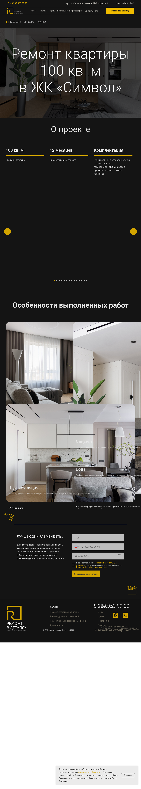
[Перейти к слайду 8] (71, 280)
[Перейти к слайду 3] (59, 280)
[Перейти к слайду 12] (81, 280)
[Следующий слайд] (133, 231)
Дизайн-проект (58, 625)
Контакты (89, 11)
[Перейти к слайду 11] (79, 280)
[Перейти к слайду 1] (54, 280)
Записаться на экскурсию (86, 574)
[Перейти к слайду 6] (66, 280)
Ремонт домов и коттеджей (64, 616)
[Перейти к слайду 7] (69, 280)
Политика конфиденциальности (115, 627)
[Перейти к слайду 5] (64, 280)
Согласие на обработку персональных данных (119, 628)
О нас (33, 11)
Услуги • (43, 11)
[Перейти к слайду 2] (56, 280)
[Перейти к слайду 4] (61, 280)
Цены (52, 11)
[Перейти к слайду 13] (84, 280)
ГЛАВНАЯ (12, 22)
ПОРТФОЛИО (28, 22)
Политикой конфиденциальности (91, 567)
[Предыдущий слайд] (7, 231)
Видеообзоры (75, 11)
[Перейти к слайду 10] (76, 280)
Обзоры (102, 625)
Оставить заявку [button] (120, 10)
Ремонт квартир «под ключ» (64, 612)
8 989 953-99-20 (111, 606)
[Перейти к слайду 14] (86, 280)
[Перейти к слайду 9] (74, 280)
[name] (98, 537)
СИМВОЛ (42, 22)
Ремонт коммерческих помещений (68, 621)
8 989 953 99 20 (19, 3)
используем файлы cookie (90, 772)
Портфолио (62, 11)
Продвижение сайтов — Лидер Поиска (112, 630)
